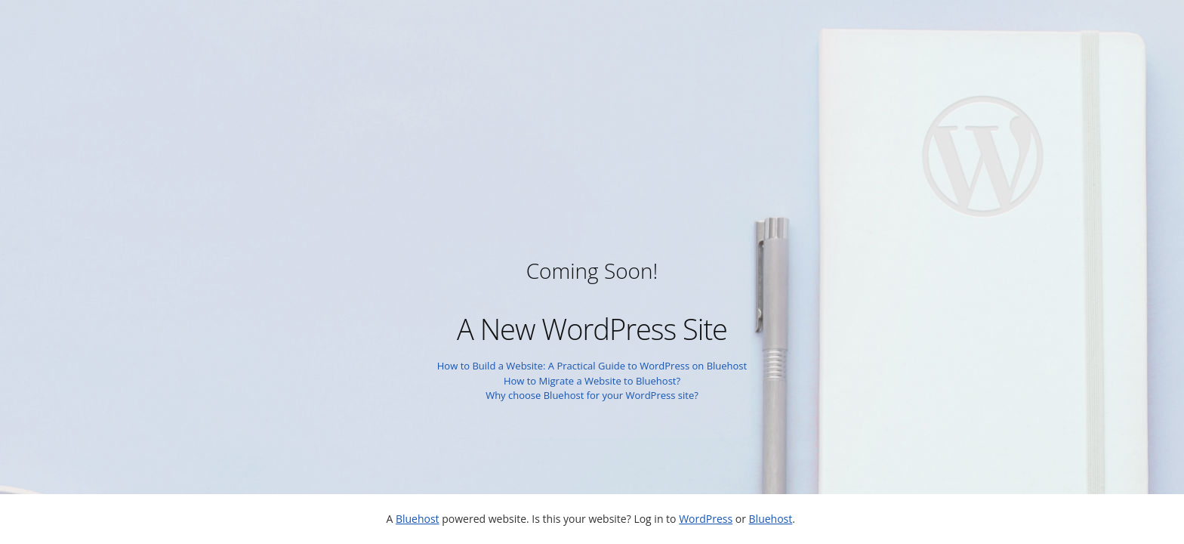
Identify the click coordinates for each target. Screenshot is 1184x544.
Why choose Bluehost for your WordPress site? (592, 395)
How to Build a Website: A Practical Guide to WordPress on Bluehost (592, 365)
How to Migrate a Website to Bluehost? (592, 381)
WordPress (705, 519)
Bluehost (417, 519)
